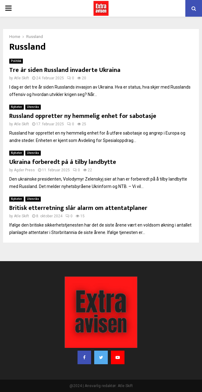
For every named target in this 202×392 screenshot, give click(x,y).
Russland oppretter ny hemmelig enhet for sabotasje (82, 116)
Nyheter (16, 107)
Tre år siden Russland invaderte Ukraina (64, 70)
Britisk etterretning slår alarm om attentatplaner (78, 208)
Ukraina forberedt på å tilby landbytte (62, 162)
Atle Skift (21, 78)
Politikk (16, 61)
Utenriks (33, 107)
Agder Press (24, 170)
